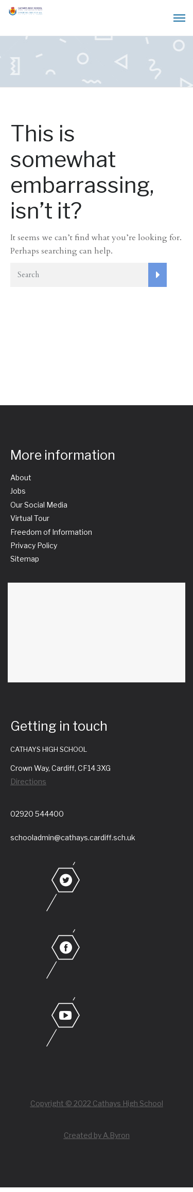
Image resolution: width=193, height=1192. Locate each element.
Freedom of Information (51, 532)
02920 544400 (37, 813)
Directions (28, 781)
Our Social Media (38, 504)
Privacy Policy (33, 545)
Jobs (18, 490)
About (20, 477)
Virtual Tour (29, 518)
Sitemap (24, 558)
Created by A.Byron (97, 1135)
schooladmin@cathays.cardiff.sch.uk (72, 837)
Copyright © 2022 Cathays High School (96, 1103)
